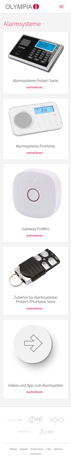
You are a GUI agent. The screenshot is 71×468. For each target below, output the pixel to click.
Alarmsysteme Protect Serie (35, 80)
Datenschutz (37, 449)
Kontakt (24, 449)
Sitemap (58, 449)
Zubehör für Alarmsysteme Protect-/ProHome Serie (35, 299)
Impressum (36, 453)
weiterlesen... (35, 87)
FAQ (49, 449)
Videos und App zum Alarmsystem (35, 385)
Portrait (13, 449)
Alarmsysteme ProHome (35, 146)
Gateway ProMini (35, 228)
